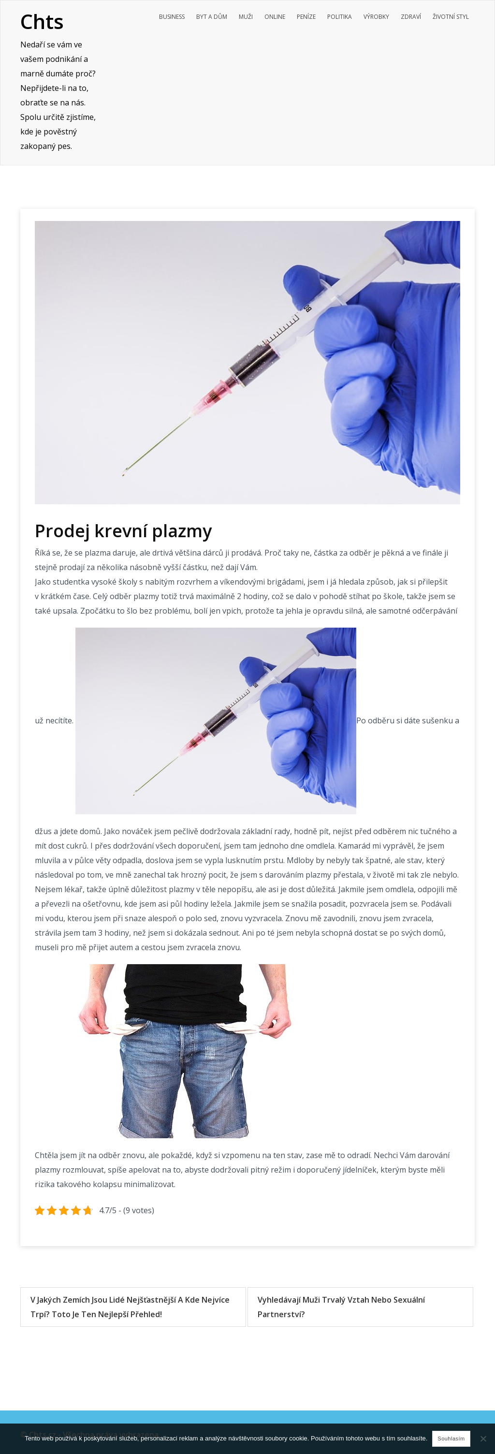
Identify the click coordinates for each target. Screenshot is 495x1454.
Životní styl (451, 17)
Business (172, 17)
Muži (246, 17)
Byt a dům (211, 17)
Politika (339, 17)
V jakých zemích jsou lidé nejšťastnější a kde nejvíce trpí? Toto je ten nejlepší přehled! (130, 1307)
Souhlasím (451, 1438)
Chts (42, 21)
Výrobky (376, 17)
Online (274, 17)
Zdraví (411, 17)
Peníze (306, 17)
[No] (483, 1439)
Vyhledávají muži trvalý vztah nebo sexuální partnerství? (341, 1307)
